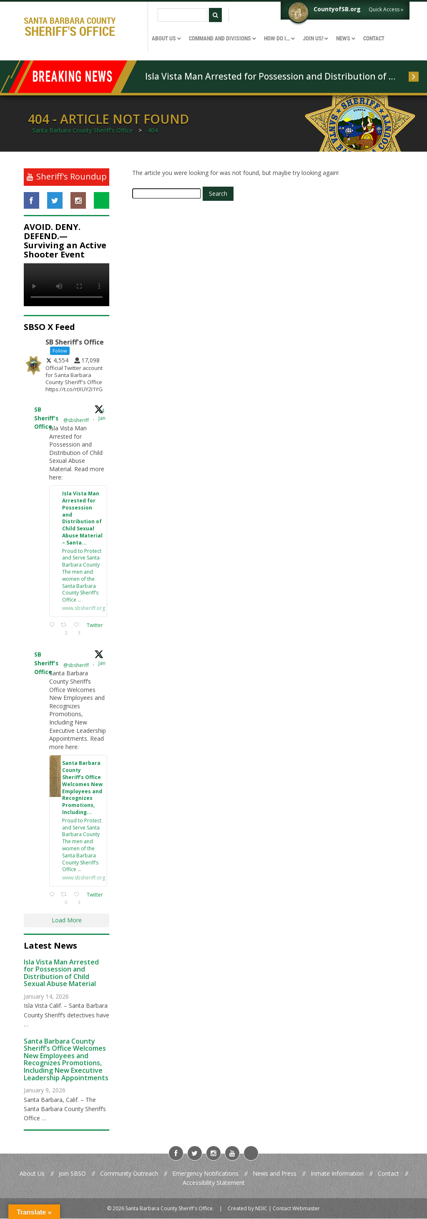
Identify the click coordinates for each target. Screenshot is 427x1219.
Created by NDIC (247, 1208)
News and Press (274, 1174)
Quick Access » (386, 9)
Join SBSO (72, 1174)
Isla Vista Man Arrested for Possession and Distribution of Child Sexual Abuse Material (272, 76)
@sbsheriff (76, 420)
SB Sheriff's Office (46, 418)
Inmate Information (337, 1174)
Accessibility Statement (214, 1183)
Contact (388, 1174)
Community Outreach (129, 1174)
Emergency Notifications (205, 1174)
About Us (32, 1174)
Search (218, 193)
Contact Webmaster (296, 1208)
